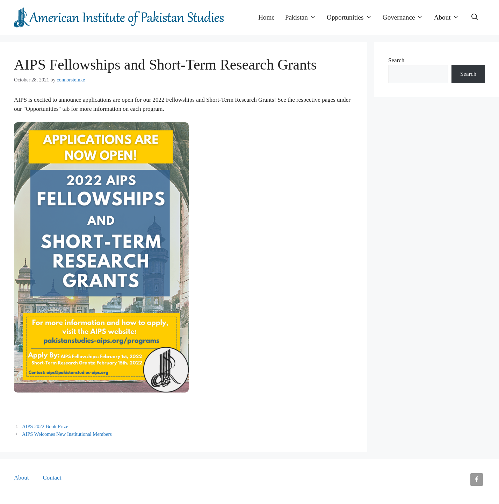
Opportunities (352, 17)
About (449, 17)
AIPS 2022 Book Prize (45, 426)
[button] (474, 17)
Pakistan (303, 17)
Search (396, 60)
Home (266, 17)
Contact (52, 477)
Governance (406, 17)
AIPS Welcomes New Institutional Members (67, 434)
